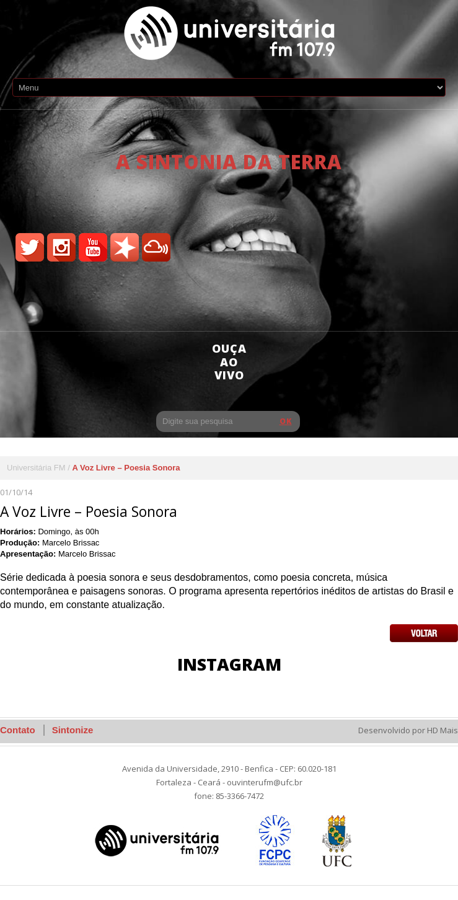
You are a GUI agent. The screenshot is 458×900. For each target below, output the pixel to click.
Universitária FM (36, 467)
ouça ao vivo (229, 361)
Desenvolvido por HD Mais (408, 730)
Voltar (424, 633)
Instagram (229, 664)
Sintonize (73, 730)
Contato (17, 730)
